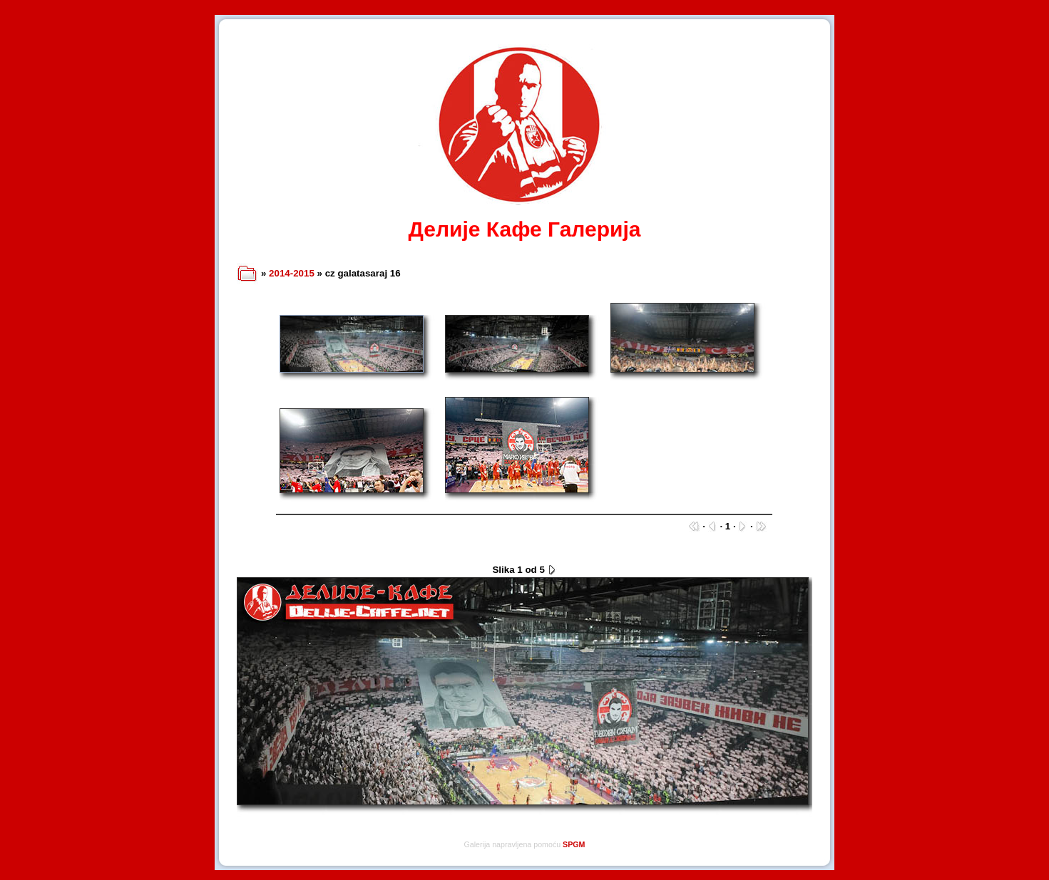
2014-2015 (291, 273)
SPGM (574, 844)
